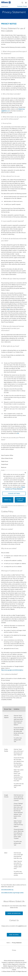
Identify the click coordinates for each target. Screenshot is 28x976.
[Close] (25, 472)
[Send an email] (14, 935)
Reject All (7, 500)
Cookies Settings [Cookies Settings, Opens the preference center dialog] (14, 493)
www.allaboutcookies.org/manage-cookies (12, 892)
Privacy (14, 950)
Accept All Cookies (20, 499)
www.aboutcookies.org (7, 889)
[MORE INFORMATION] (14, 913)
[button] (22, 3)
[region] (14, 488)
